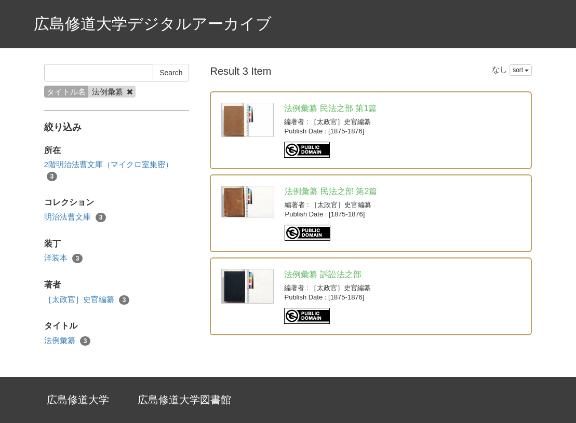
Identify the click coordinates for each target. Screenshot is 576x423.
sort (521, 70)
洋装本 (63, 258)
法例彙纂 (67, 341)
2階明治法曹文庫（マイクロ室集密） (108, 170)
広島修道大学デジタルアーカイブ (153, 23)
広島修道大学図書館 (184, 399)
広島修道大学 (78, 399)
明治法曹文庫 (75, 217)
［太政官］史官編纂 (87, 300)
